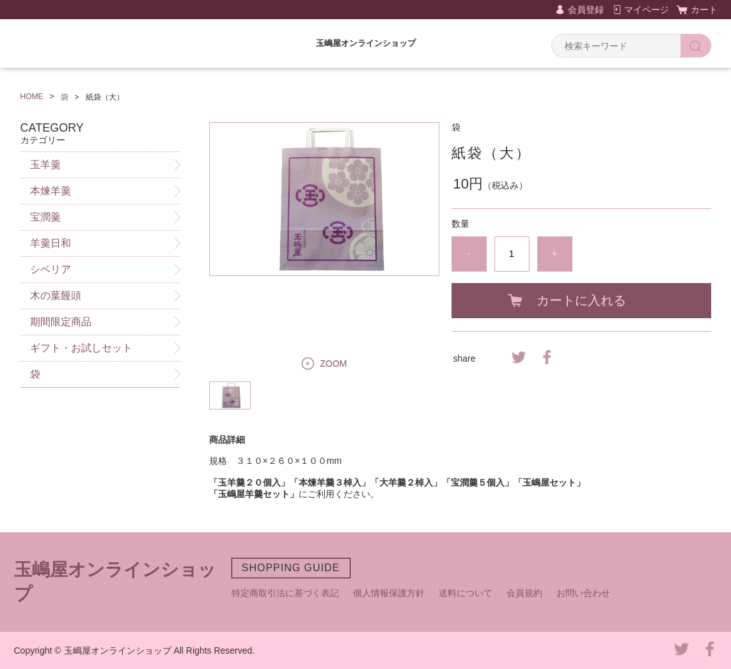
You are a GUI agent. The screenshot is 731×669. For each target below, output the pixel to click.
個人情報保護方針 (389, 593)
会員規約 (524, 593)
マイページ (646, 9)
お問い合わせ (583, 593)
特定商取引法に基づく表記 (285, 593)
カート (704, 9)
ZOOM (333, 363)
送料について (465, 593)
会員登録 (586, 9)
